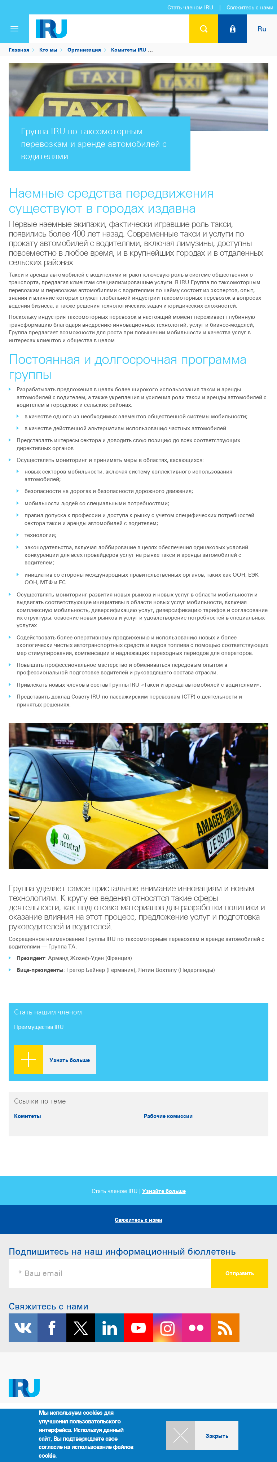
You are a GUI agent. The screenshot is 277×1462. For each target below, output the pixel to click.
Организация (84, 50)
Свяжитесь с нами (250, 7)
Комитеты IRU (128, 50)
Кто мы (48, 50)
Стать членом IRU (190, 7)
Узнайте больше (164, 1191)
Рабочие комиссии (168, 1116)
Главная (19, 50)
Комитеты (27, 1116)
